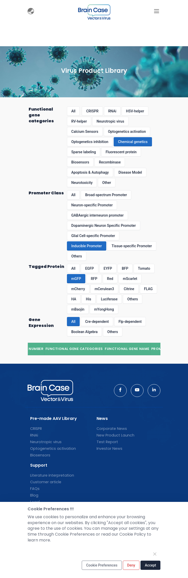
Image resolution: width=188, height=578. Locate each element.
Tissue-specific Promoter (132, 246)
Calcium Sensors (84, 131)
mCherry (78, 289)
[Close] (154, 554)
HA (73, 299)
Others (76, 256)
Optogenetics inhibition (89, 142)
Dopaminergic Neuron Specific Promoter (103, 225)
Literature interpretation (52, 475)
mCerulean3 (104, 289)
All (73, 111)
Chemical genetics (133, 142)
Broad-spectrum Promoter (106, 195)
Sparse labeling (83, 152)
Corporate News (112, 428)
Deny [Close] (131, 565)
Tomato (144, 268)
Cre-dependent (97, 322)
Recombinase (110, 162)
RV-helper (79, 121)
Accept (150, 565)
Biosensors (80, 162)
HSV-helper (135, 111)
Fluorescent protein (120, 152)
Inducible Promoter (86, 246)
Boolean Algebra (84, 332)
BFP (125, 268)
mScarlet (130, 279)
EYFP (108, 268)
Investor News (109, 448)
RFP (94, 279)
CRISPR (92, 111)
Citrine (129, 289)
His (88, 299)
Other (106, 183)
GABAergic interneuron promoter (97, 215)
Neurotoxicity (81, 183)
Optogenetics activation (127, 131)
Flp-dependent (130, 322)
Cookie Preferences (102, 565)
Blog (34, 495)
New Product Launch (115, 435)
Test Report (107, 441)
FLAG (148, 289)
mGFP (76, 279)
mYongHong (104, 309)
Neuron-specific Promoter (92, 205)
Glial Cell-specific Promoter (93, 236)
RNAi (112, 111)
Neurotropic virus (110, 121)
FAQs (35, 488)
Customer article (45, 482)
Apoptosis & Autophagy (90, 172)
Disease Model (130, 172)
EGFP (89, 268)
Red (110, 279)
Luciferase (109, 299)
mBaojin (77, 309)
